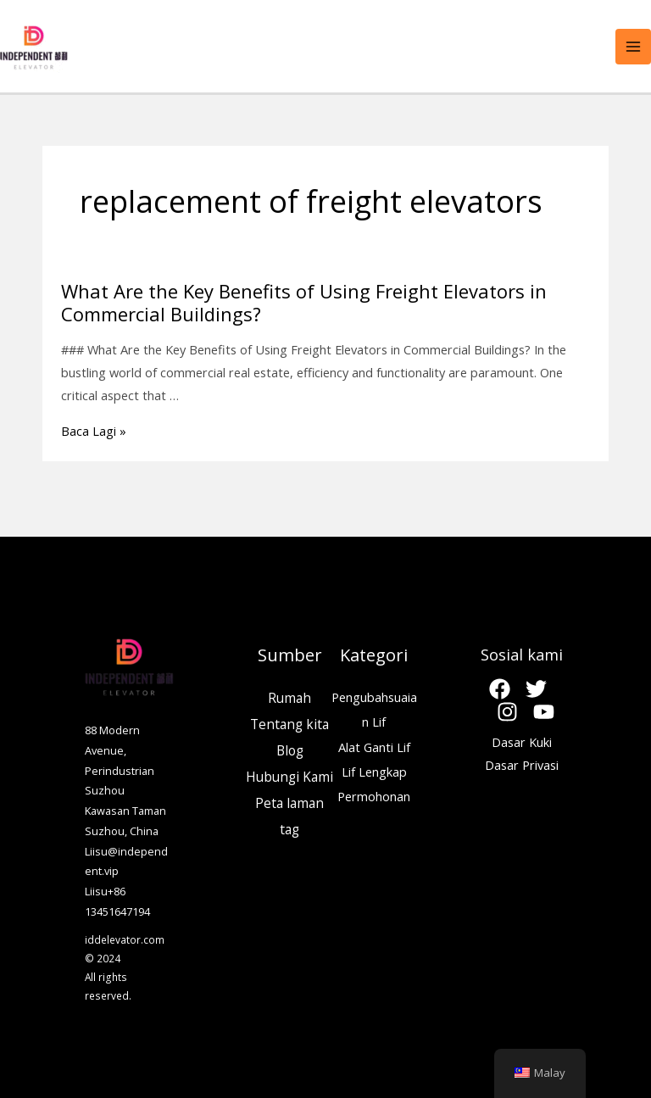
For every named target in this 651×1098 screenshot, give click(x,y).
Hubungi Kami (289, 776)
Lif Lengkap (374, 771)
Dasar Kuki (522, 741)
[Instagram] (507, 711)
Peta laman (289, 803)
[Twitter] (536, 688)
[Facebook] (499, 688)
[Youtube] (543, 711)
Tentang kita (289, 724)
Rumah (289, 697)
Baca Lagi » (93, 430)
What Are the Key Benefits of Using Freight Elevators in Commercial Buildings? (304, 302)
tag (289, 829)
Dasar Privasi (522, 764)
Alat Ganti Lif (374, 747)
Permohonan (373, 796)
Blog (289, 750)
